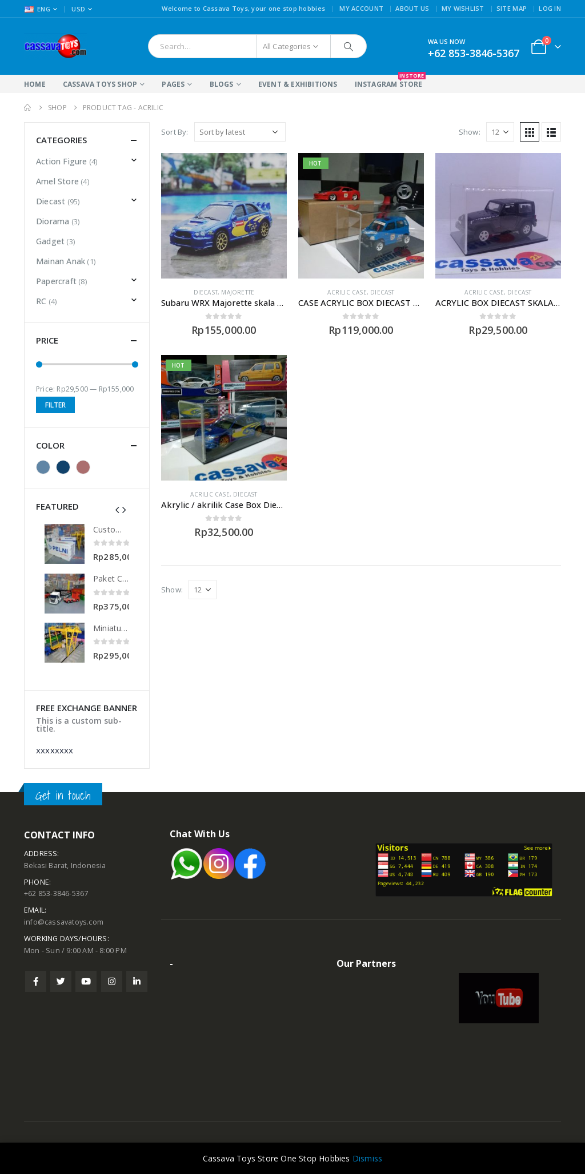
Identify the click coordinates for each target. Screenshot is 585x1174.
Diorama (52, 221)
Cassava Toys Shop (100, 84)
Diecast (206, 292)
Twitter (60, 981)
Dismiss (367, 1158)
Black (43, 467)
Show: (469, 132)
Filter (55, 405)
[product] (224, 216)
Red (83, 467)
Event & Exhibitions (298, 84)
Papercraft (56, 281)
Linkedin (136, 981)
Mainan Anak (60, 261)
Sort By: (175, 132)
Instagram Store (389, 82)
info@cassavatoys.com (63, 922)
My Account (361, 8)
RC (41, 301)
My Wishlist (463, 8)
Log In (550, 8)
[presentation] (117, 509)
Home (35, 84)
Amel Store (57, 181)
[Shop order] (240, 132)
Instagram (111, 981)
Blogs (222, 84)
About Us (412, 8)
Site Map (511, 8)
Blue (63, 467)
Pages (173, 84)
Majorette (237, 292)
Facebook (35, 981)
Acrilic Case (346, 292)
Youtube (86, 981)
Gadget (50, 241)
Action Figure (61, 161)
